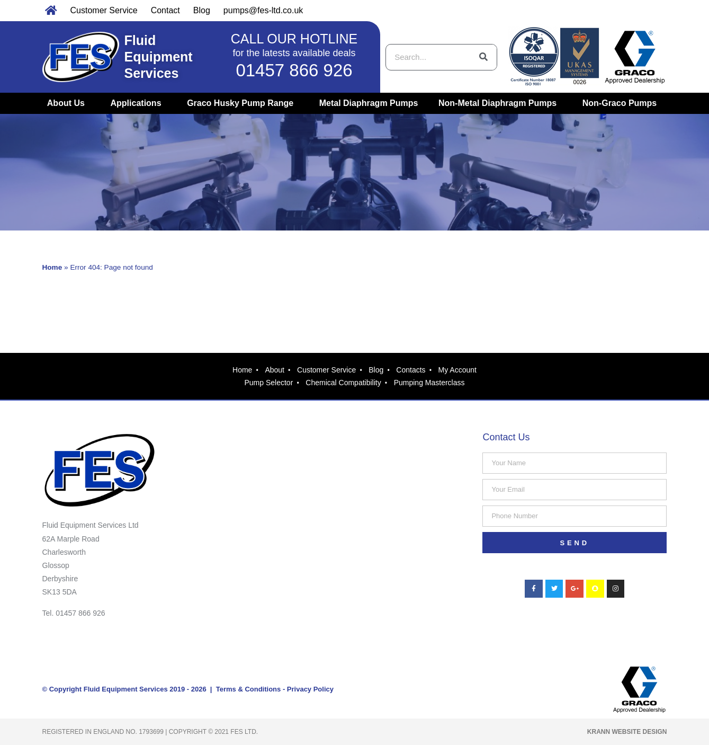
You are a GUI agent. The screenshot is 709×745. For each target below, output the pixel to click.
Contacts (410, 370)
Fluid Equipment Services (158, 57)
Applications (139, 103)
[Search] (483, 57)
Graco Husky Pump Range (243, 103)
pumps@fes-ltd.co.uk (263, 10)
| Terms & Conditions (244, 689)
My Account (457, 370)
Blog (201, 10)
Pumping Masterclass (429, 382)
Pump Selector (268, 382)
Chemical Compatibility (343, 382)
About (274, 370)
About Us (68, 103)
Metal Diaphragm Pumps (368, 103)
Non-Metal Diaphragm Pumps (500, 103)
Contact (165, 10)
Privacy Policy (310, 689)
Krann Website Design (627, 731)
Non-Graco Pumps (622, 103)
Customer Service (104, 10)
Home (52, 267)
